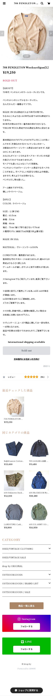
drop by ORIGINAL (12, 566)
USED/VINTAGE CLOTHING (17, 549)
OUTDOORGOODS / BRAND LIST (20, 583)
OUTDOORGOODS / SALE (16, 592)
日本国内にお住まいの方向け (26, 359)
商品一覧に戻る (26, 605)
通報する (46, 366)
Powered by (26, 669)
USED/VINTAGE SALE (14, 557)
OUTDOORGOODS (12, 575)
